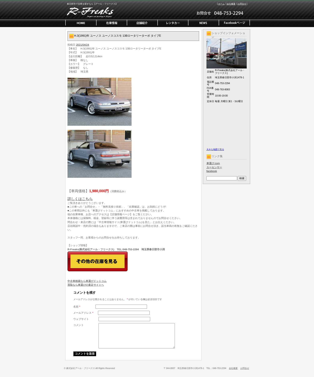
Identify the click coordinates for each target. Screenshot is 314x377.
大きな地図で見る (215, 149)
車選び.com (213, 163)
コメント (78, 325)
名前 (76, 306)
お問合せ (242, 4)
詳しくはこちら (80, 199)
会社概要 (231, 4)
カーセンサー (214, 167)
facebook (211, 171)
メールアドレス (83, 312)
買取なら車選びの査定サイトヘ (85, 284)
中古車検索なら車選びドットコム (87, 280)
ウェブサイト (81, 319)
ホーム (221, 4)
